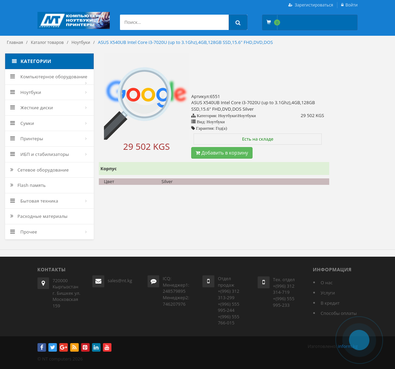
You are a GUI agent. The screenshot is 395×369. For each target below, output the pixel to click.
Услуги (328, 293)
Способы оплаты (339, 313)
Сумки (22, 123)
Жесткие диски (31, 108)
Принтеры (26, 138)
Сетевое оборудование (39, 170)
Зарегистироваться (314, 5)
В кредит (330, 303)
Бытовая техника (34, 201)
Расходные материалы (38, 216)
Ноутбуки (81, 42)
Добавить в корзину (222, 152)
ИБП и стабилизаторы (39, 154)
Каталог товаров (47, 42)
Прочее (23, 232)
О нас (327, 282)
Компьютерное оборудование (48, 77)
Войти (352, 5)
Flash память (28, 185)
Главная (15, 42)
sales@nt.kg (120, 280)
